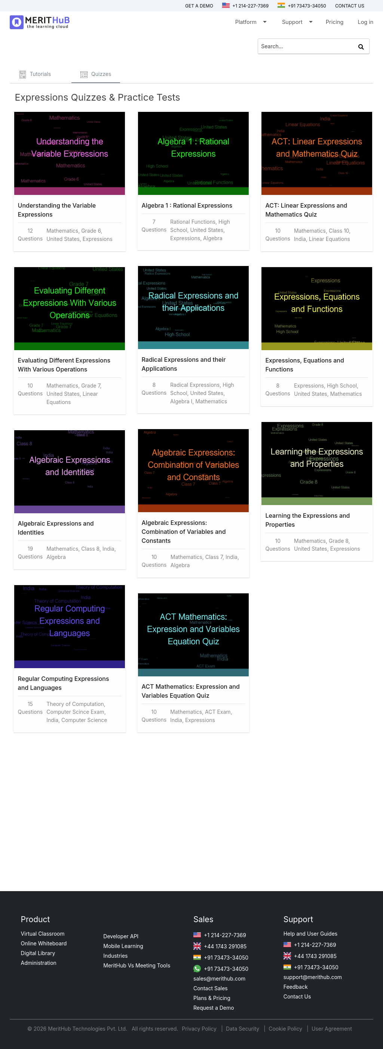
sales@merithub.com (219, 978)
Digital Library (38, 953)
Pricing (335, 22)
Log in (365, 22)
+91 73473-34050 (302, 6)
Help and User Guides (311, 933)
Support (297, 23)
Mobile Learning (123, 946)
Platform (250, 23)
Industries (115, 955)
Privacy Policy (200, 1028)
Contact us (349, 6)
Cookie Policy (285, 1028)
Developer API (120, 936)
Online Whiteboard (44, 943)
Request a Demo (213, 1007)
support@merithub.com (313, 977)
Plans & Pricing (211, 998)
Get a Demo (199, 6)
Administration (38, 963)
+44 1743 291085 (219, 946)
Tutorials (35, 75)
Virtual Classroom (43, 933)
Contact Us (297, 996)
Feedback (296, 987)
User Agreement (332, 1028)
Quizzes (95, 75)
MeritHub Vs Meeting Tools (136, 965)
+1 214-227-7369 (245, 6)
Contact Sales (210, 988)
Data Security (243, 1028)
